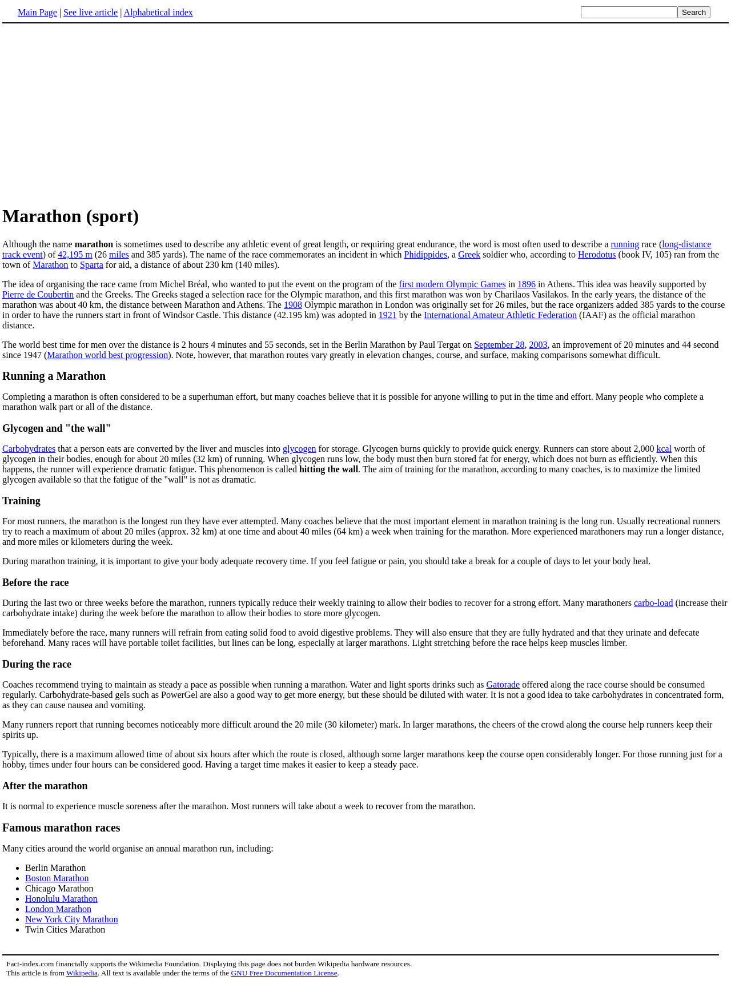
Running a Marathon (54, 375)
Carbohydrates (28, 448)
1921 (388, 315)
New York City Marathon (71, 919)
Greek (469, 254)
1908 (293, 305)
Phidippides (426, 254)
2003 (538, 345)
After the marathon (45, 786)
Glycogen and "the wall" (56, 428)
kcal (664, 448)
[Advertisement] (365, 114)
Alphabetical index (157, 12)
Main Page (37, 12)
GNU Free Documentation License (284, 973)
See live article (90, 12)
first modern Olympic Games (452, 284)
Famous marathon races (61, 827)
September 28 (499, 345)
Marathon (50, 265)
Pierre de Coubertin (38, 294)
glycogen (299, 448)
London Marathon (58, 909)
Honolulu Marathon (61, 898)
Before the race (35, 582)
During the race (36, 664)
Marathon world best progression (107, 355)
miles (119, 254)
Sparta (91, 265)
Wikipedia (82, 973)
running (624, 244)
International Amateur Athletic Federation (500, 315)
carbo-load (653, 603)
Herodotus (597, 254)
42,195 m (75, 254)
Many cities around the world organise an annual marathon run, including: (138, 848)
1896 (526, 284)
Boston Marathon (57, 878)
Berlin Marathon (55, 868)
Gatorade (503, 684)
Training (21, 501)
